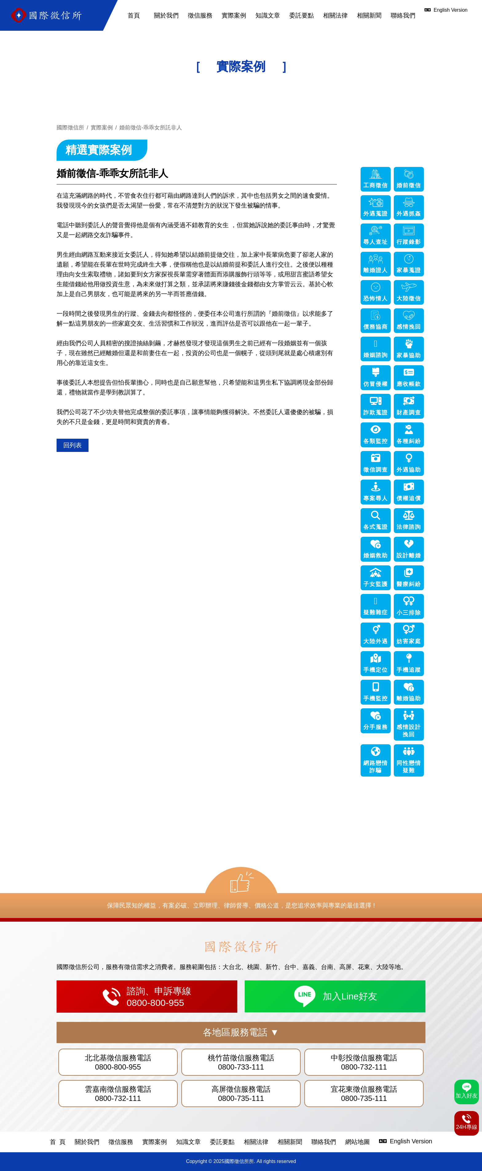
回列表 (72, 445)
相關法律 (335, 15)
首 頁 (57, 1141)
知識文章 (267, 15)
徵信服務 (200, 15)
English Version (405, 1141)
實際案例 (234, 15)
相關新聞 (369, 15)
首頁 (134, 15)
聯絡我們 (403, 15)
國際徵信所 (70, 128)
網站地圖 (357, 1141)
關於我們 (166, 15)
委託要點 (301, 15)
